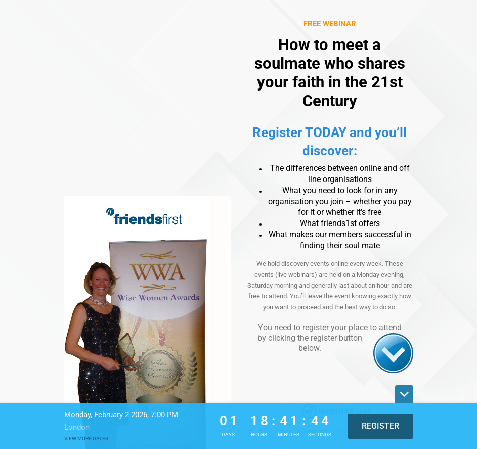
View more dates (86, 438)
